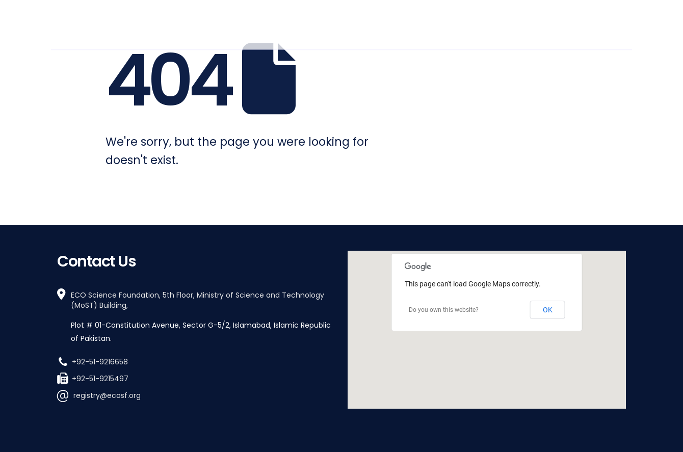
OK (548, 310)
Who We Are (301, 23)
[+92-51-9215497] (196, 378)
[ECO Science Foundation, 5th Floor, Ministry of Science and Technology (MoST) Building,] (196, 316)
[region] (487, 330)
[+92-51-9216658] (196, 361)
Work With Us (514, 23)
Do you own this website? (444, 309)
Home (254, 23)
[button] (486, 320)
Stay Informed (589, 23)
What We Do (369, 23)
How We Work (441, 23)
